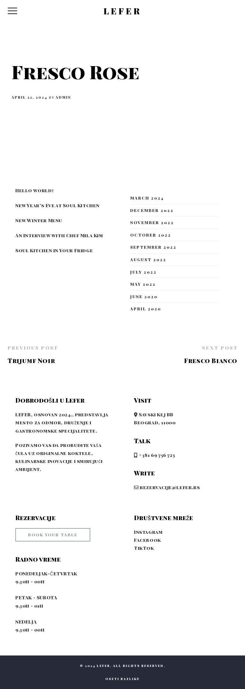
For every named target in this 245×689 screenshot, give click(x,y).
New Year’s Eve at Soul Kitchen (57, 205)
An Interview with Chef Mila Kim (59, 235)
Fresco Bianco (210, 360)
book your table (53, 534)
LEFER (122, 11)
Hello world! (34, 190)
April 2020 (145, 308)
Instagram (148, 532)
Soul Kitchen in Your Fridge (54, 250)
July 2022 (143, 272)
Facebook (147, 540)
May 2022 (143, 284)
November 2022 (152, 222)
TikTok (144, 548)
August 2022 (148, 259)
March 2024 (147, 198)
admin (63, 97)
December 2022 (152, 210)
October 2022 (150, 235)
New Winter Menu (38, 220)
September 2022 (153, 247)
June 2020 (144, 296)
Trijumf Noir (31, 360)
